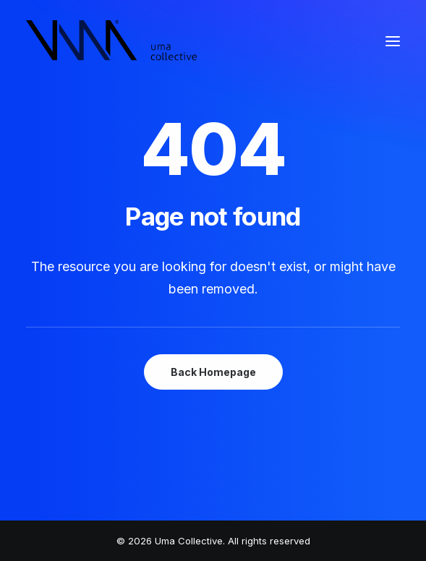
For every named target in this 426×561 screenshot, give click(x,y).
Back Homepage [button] (213, 372)
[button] (392, 41)
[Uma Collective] (111, 41)
